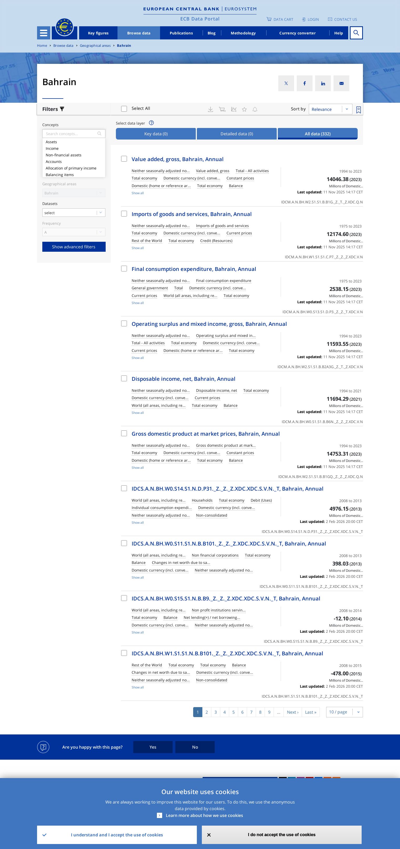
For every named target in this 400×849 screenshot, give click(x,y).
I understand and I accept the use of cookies (117, 835)
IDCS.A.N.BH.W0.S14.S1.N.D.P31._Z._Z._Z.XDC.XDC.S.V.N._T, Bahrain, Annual (228, 488)
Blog (212, 32)
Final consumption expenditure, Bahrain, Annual (194, 268)
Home (42, 45)
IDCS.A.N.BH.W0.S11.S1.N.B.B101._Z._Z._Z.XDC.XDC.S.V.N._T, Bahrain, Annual (229, 543)
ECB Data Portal (200, 19)
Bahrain (124, 45)
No (195, 747)
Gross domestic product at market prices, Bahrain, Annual (206, 433)
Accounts (73, 161)
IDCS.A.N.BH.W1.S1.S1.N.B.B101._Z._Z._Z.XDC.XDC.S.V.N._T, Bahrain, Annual (227, 653)
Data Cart (283, 19)
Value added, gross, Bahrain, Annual (178, 159)
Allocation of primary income (73, 167)
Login (313, 19)
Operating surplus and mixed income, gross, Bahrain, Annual (209, 323)
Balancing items (73, 174)
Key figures (98, 32)
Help (338, 32)
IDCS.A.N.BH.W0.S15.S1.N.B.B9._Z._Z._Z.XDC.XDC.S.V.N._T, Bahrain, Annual (226, 598)
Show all (138, 193)
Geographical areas (95, 45)
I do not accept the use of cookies (282, 834)
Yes (153, 747)
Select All (141, 108)
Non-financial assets (73, 154)
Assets (73, 141)
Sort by (298, 109)
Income (73, 148)
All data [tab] (318, 134)
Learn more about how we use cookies (204, 815)
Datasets (50, 204)
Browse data (139, 32)
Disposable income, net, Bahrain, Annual (183, 378)
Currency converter (297, 32)
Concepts (50, 125)
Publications (181, 32)
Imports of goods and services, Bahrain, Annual (192, 214)
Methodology (243, 32)
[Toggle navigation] (43, 32)
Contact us (345, 19)
